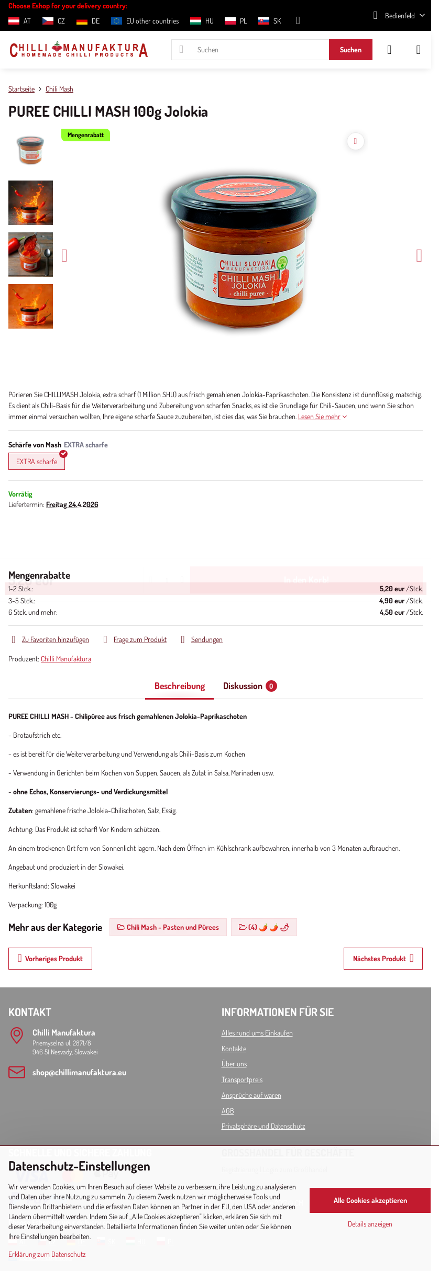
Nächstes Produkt (383, 958)
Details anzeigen (370, 1223)
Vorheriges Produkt (50, 958)
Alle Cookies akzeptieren (370, 1200)
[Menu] (418, 49)
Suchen (350, 49)
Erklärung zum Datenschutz (47, 1254)
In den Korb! (306, 538)
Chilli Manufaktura (66, 658)
